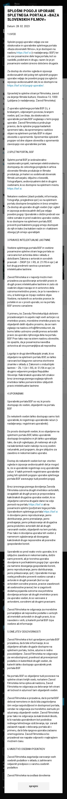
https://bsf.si (24, 52)
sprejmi (33, 786)
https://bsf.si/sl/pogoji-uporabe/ (25, 85)
